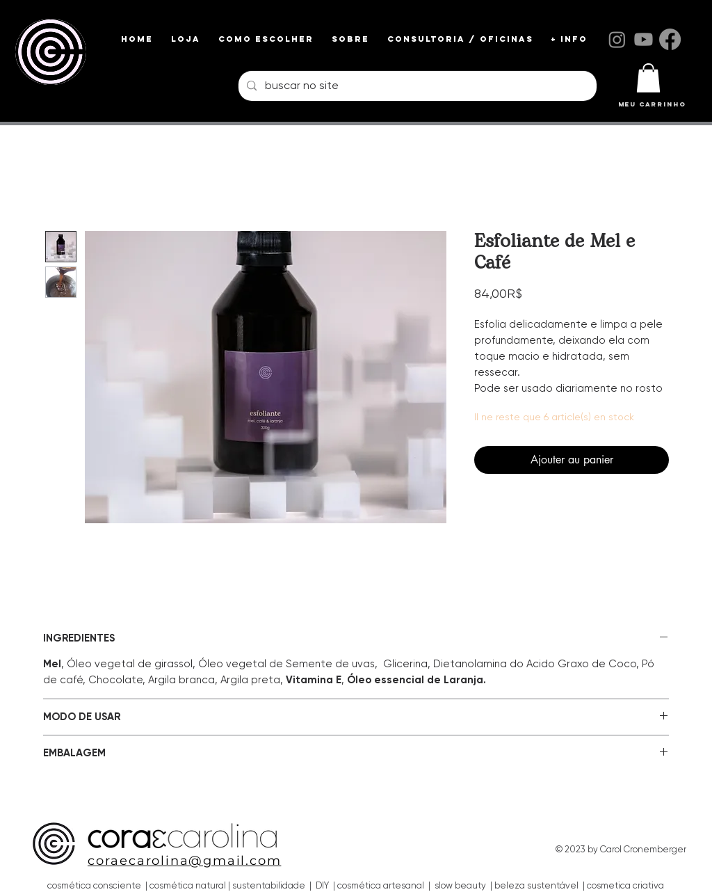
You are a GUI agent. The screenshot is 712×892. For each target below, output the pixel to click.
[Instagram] (617, 39)
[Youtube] (643, 39)
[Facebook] (670, 39)
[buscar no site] (416, 86)
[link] (648, 78)
